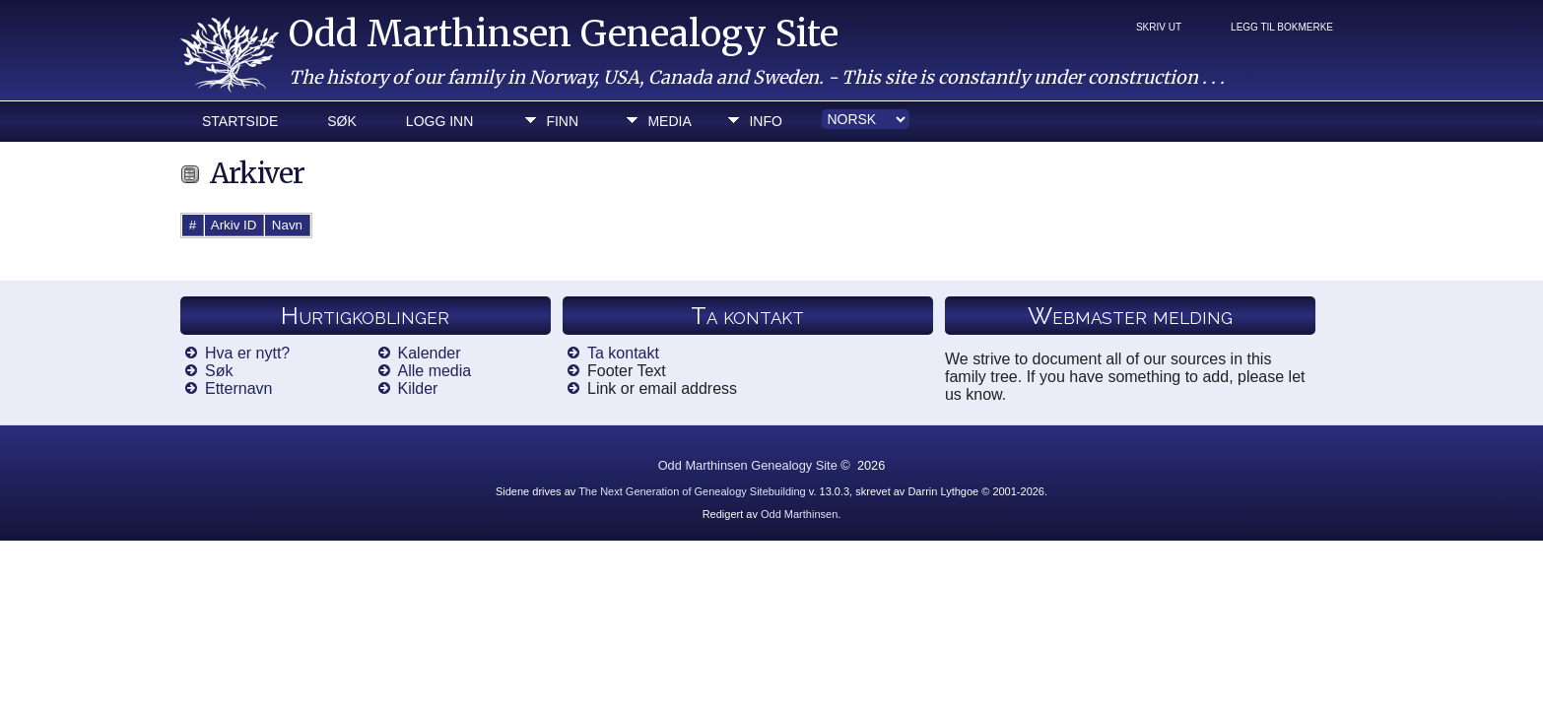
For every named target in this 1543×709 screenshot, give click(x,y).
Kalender (429, 353)
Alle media (435, 370)
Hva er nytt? (247, 353)
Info (765, 121)
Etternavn (238, 388)
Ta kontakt (623, 353)
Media (669, 121)
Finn (562, 121)
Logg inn (439, 121)
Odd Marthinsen (799, 514)
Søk (342, 121)
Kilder (418, 388)
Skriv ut (1158, 27)
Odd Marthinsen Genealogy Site (564, 34)
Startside (240, 121)
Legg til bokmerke (1282, 27)
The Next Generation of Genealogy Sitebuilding (692, 491)
